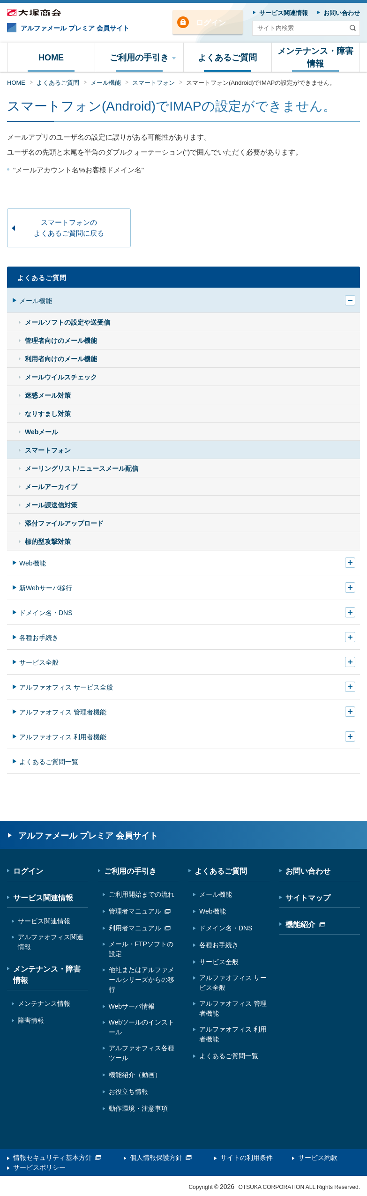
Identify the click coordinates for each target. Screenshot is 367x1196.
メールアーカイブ (51, 486)
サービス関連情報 (43, 898)
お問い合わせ (307, 871)
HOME (16, 82)
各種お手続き (39, 637)
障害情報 (31, 1020)
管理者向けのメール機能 (61, 340)
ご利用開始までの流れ (141, 894)
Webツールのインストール (142, 1027)
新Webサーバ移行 (45, 588)
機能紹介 (305, 925)
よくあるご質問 (58, 82)
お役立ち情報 (128, 1091)
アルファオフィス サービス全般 (66, 687)
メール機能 (105, 82)
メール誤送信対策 (51, 505)
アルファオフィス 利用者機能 (62, 737)
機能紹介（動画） (135, 1074)
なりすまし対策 (48, 413)
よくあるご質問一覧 (48, 761)
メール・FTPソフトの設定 (141, 949)
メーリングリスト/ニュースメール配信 (81, 468)
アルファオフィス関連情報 (50, 942)
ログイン (211, 23)
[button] (139, 57)
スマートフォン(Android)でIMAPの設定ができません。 (261, 82)
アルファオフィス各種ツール (141, 1053)
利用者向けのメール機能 (61, 359)
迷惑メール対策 (48, 395)
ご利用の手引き (130, 871)
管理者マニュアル (140, 911)
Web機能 (32, 563)
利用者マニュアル (140, 928)
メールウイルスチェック (61, 377)
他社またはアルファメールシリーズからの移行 (141, 979)
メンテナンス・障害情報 (47, 974)
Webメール (41, 432)
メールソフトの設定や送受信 (67, 322)
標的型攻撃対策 (48, 541)
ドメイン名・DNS (46, 613)
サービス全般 (39, 662)
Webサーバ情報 (132, 1006)
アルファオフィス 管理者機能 (62, 712)
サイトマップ (307, 898)
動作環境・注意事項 (138, 1108)
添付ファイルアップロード (64, 523)
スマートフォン (153, 82)
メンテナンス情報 (44, 1003)
